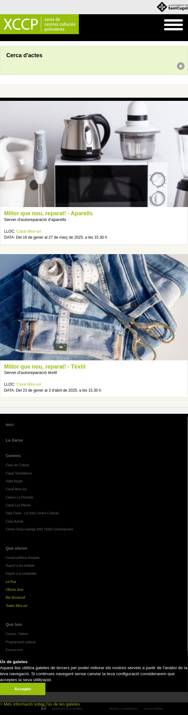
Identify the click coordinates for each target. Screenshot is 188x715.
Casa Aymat (14, 521)
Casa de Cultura (17, 465)
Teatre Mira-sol (16, 606)
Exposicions (14, 650)
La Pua (11, 582)
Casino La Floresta (19, 497)
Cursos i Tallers (17, 634)
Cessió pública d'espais (23, 557)
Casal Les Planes (18, 505)
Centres (13, 455)
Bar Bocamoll (15, 597)
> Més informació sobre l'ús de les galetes (40, 704)
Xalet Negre (14, 481)
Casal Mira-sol (28, 231)
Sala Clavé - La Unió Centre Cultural (32, 513)
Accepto (22, 689)
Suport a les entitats (20, 565)
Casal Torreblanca (19, 473)
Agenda (16, 38)
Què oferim (16, 548)
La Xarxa (14, 440)
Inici (3, 38)
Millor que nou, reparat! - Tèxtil (44, 367)
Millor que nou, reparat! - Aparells (48, 213)
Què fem (14, 624)
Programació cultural (21, 642)
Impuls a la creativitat (21, 573)
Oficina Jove (15, 589)
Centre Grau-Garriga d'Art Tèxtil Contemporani (39, 529)
